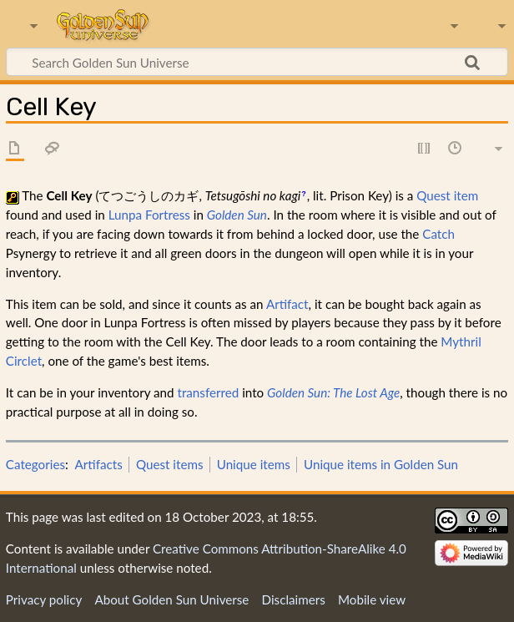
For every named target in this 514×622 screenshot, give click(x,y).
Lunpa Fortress (149, 214)
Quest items (170, 464)
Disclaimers (293, 599)
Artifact (287, 303)
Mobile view (372, 599)
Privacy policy (44, 599)
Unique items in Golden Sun (381, 464)
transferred (208, 392)
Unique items (253, 464)
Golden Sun (237, 214)
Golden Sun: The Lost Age (333, 392)
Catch (438, 233)
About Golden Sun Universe (171, 599)
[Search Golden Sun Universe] (257, 61)
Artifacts (99, 464)
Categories (35, 464)
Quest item (447, 195)
